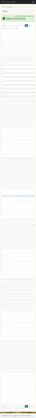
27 (10, 25)
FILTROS (5, 11)
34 (3, 28)
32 (26, 25)
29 (17, 25)
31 (23, 25)
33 (29, 25)
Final (16, 28)
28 (13, 25)
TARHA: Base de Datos (8, 2)
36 (9, 28)
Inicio (3, 6)
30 (20, 25)
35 (6, 28)
